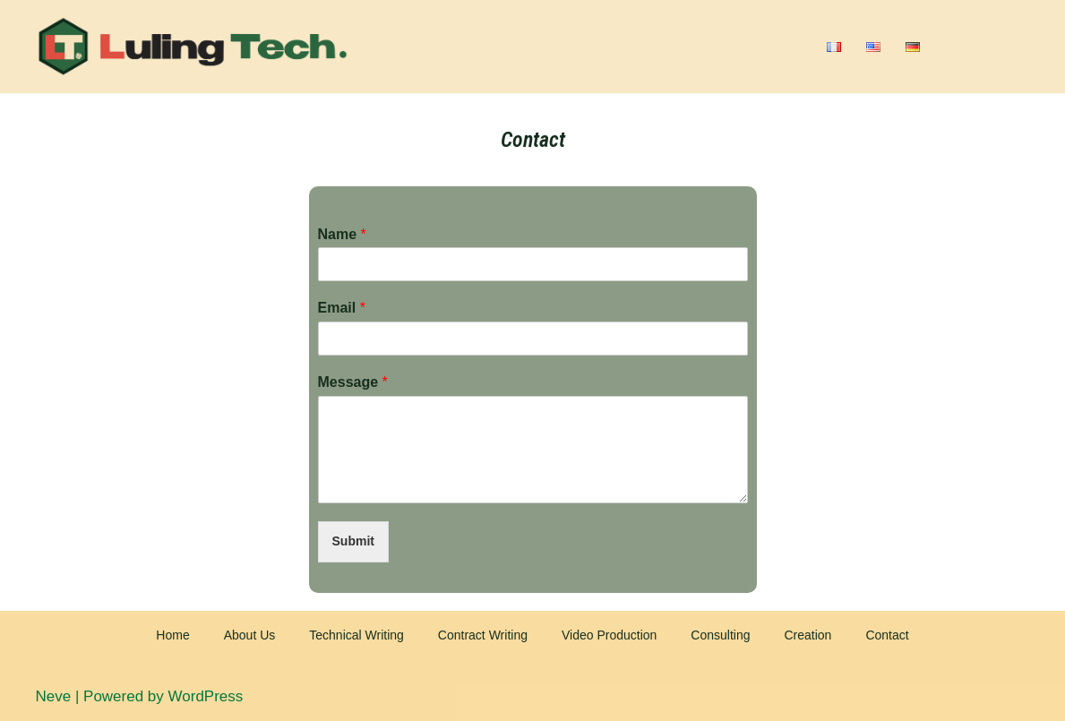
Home (172, 635)
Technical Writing (356, 635)
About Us (250, 635)
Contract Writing (483, 635)
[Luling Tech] (192, 46)
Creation (807, 635)
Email (341, 307)
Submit (353, 541)
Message (353, 382)
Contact (886, 635)
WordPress (206, 696)
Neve (54, 696)
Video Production (609, 635)
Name (342, 234)
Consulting (720, 635)
